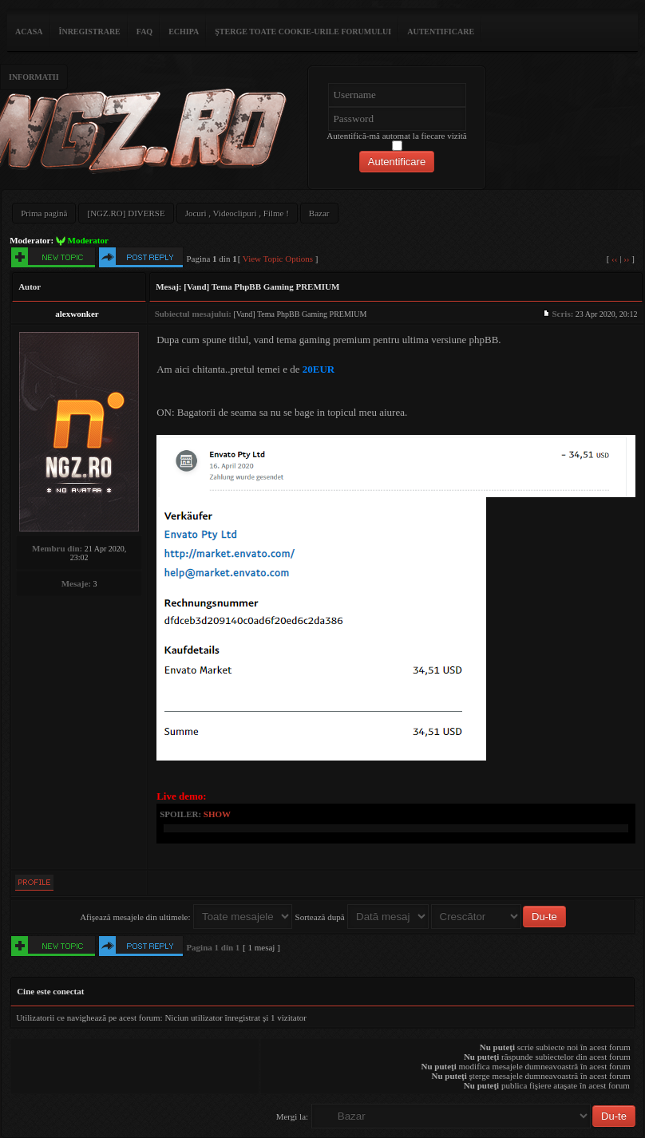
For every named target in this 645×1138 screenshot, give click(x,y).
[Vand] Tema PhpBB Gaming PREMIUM (261, 286)
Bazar (319, 213)
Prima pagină (44, 213)
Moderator (88, 240)
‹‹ (614, 258)
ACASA (28, 31)
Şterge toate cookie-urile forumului (303, 31)
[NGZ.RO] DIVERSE (125, 213)
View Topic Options (278, 258)
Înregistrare (90, 31)
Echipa (183, 31)
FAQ (144, 31)
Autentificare (440, 31)
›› (626, 258)
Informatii (34, 77)
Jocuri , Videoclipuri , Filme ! (237, 213)
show (217, 814)
